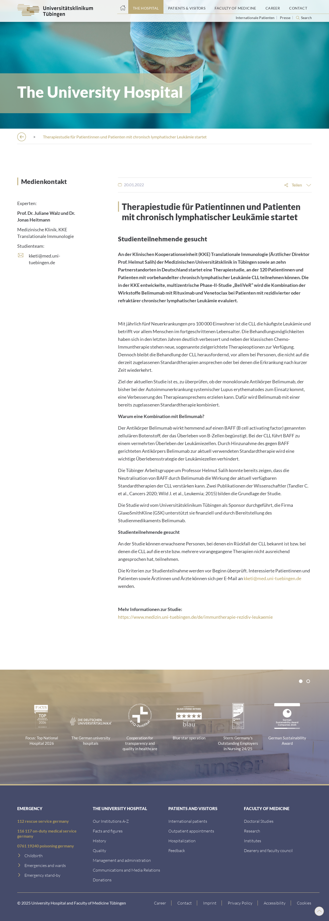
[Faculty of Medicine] (235, 7)
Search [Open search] (306, 18)
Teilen (297, 184)
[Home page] (122, 7)
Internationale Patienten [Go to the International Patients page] (255, 17)
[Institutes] (252, 840)
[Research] (252, 830)
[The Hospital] (145, 7)
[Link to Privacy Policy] (240, 903)
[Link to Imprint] (210, 903)
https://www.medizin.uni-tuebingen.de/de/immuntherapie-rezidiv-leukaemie (195, 617)
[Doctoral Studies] (258, 821)
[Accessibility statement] (275, 903)
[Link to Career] (160, 903)
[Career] (273, 7)
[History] (99, 840)
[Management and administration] (122, 860)
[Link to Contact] (185, 903)
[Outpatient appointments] (191, 830)
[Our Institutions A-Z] (111, 821)
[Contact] (298, 7)
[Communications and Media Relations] (126, 869)
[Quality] (99, 850)
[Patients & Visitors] (186, 7)
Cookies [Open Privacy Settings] (304, 902)
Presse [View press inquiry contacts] (285, 17)
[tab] (301, 681)
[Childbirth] (33, 855)
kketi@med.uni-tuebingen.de (272, 578)
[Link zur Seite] (102, 879)
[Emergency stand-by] (42, 875)
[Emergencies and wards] (45, 865)
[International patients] (187, 821)
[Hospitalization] (182, 840)
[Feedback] (176, 850)
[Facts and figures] (108, 830)
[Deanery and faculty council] (268, 850)
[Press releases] (94, 136)
